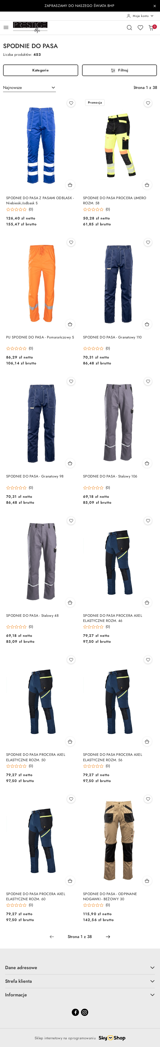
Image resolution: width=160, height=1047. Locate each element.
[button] (19, 209)
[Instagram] (84, 1012)
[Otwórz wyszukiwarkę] (129, 27)
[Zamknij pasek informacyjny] (154, 6)
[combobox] (29, 87)
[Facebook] (75, 1012)
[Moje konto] (140, 16)
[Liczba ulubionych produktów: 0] (140, 27)
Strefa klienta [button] (80, 981)
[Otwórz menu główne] (6, 27)
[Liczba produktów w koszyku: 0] (151, 27)
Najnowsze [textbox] (12, 87)
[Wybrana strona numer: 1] (79, 936)
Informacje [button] (80, 994)
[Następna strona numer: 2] (108, 936)
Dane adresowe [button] (80, 967)
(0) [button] (31, 209)
